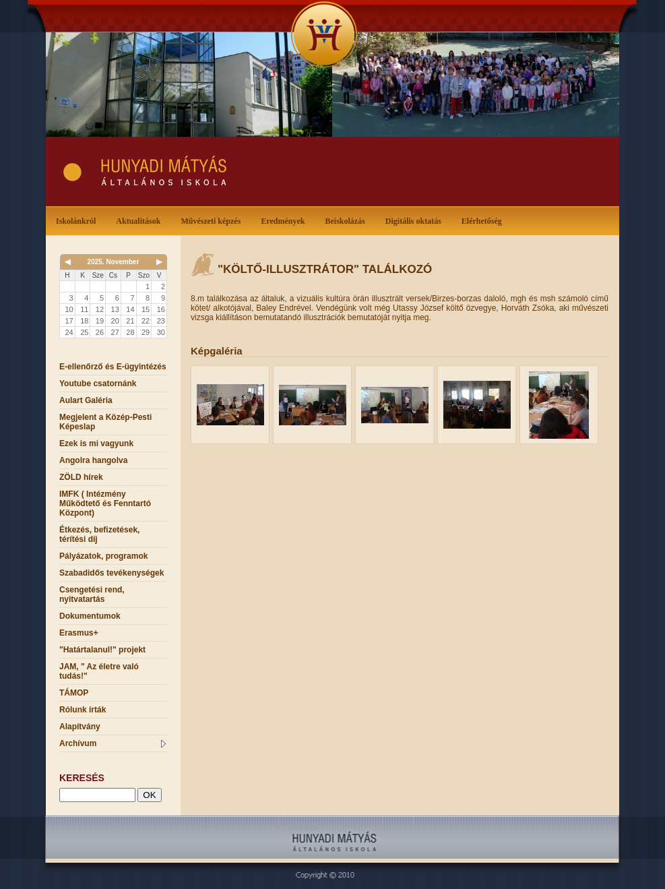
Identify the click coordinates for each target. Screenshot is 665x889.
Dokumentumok (90, 616)
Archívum (112, 743)
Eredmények (285, 220)
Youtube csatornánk (97, 383)
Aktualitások (141, 220)
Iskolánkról (78, 220)
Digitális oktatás (413, 221)
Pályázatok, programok (103, 556)
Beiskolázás (347, 220)
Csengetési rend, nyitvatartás (92, 594)
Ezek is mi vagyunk (96, 443)
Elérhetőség (482, 221)
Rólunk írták (82, 709)
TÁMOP (73, 693)
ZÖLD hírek (81, 477)
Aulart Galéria (86, 400)
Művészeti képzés (213, 220)
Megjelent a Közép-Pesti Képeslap (105, 421)
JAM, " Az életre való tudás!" (99, 671)
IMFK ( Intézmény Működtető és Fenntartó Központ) (105, 503)
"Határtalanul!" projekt (102, 649)
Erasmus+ (78, 633)
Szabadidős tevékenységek (111, 573)
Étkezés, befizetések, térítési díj (99, 534)
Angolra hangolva (93, 460)
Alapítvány (79, 726)
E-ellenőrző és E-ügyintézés (112, 366)
